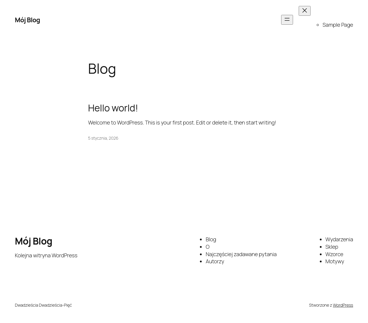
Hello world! (113, 108)
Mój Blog (27, 19)
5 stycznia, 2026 (103, 138)
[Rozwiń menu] (287, 20)
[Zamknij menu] (305, 11)
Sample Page (337, 24)
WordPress (343, 305)
